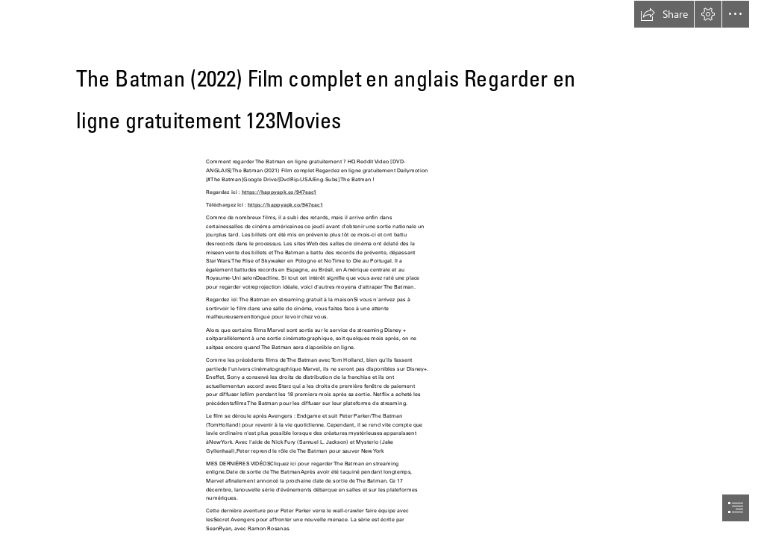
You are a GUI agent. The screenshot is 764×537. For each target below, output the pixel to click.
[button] (664, 14)
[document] (382, 268)
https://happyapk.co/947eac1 (279, 191)
